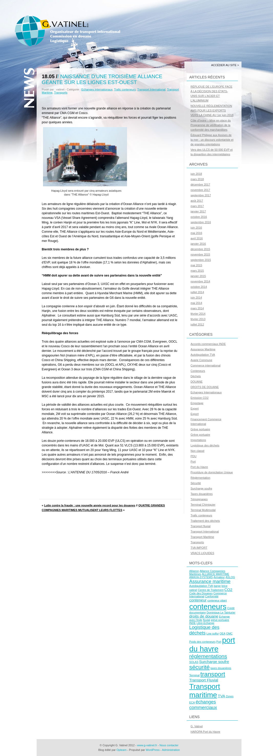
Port (193, 461)
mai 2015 (196, 265)
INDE (192, 623)
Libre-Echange (205, 623)
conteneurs (207, 606)
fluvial (206, 619)
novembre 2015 (200, 254)
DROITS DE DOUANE (205, 387)
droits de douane (203, 616)
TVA (221, 696)
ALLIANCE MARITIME (215, 574)
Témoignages (199, 499)
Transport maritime (204, 690)
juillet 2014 (197, 292)
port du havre (212, 644)
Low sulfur (212, 633)
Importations (198, 440)
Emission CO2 (199, 397)
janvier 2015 (198, 276)
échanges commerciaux (203, 704)
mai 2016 (196, 232)
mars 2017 (197, 206)
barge (217, 585)
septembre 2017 (201, 195)
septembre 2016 (201, 222)
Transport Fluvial (203, 680)
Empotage (197, 403)
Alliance (194, 571)
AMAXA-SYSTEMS (201, 577)
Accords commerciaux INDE (208, 343)
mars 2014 (197, 308)
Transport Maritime (202, 536)
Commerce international (205, 365)
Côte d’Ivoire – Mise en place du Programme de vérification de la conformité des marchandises (211, 125)
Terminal (194, 675)
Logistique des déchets (205, 445)
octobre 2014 (199, 286)
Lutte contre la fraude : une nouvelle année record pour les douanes (89, 505)
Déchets (196, 376)
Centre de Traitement (211, 589)
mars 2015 (197, 270)
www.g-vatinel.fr (147, 745)
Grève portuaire (200, 429)
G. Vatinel (197, 726)
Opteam (122, 749)
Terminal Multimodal (203, 510)
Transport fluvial (201, 526)
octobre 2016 (199, 216)
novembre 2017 (200, 189)
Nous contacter (169, 745)
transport (212, 674)
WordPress (153, 749)
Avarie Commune (201, 360)
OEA (223, 633)
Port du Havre (199, 466)
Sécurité (196, 483)
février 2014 (198, 313)
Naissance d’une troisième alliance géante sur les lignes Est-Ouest (102, 79)
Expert (195, 408)
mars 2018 (197, 179)
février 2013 (198, 319)
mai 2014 (196, 302)
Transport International (151, 89)
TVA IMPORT (199, 547)
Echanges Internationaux (97, 89)
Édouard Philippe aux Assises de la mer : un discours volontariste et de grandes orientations (212, 140)
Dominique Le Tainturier (221, 612)
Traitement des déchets (205, 520)
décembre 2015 (200, 249)
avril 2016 (197, 238)
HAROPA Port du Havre (205, 731)
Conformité (211, 596)
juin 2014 (196, 297)
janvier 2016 (198, 243)
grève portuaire (220, 619)
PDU (193, 456)
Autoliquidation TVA (203, 354)
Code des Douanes (201, 593)
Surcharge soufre (201, 488)
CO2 (228, 589)
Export (195, 413)
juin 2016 (196, 227)
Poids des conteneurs (202, 641)
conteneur (198, 600)
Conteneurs (198, 370)
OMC (229, 633)
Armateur (219, 577)
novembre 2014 (200, 281)
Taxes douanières (202, 493)
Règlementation (200, 477)
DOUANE (197, 381)
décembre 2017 (200, 184)
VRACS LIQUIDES (202, 553)
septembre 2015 (201, 259)
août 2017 (197, 200)
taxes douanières (221, 668)
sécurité (199, 667)
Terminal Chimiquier (203, 504)
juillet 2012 (197, 324)
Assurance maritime (209, 581)
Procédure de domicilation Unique (212, 472)
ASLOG (230, 577)
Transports (60, 92)
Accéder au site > (225, 65)
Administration (171, 749)
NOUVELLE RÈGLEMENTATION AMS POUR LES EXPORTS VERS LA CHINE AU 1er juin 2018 (212, 110)
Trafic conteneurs (125, 89)
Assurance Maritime (203, 349)
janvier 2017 (198, 211)
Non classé (197, 450)
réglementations (208, 656)
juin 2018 (196, 173)
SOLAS (193, 661)
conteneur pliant (217, 600)
